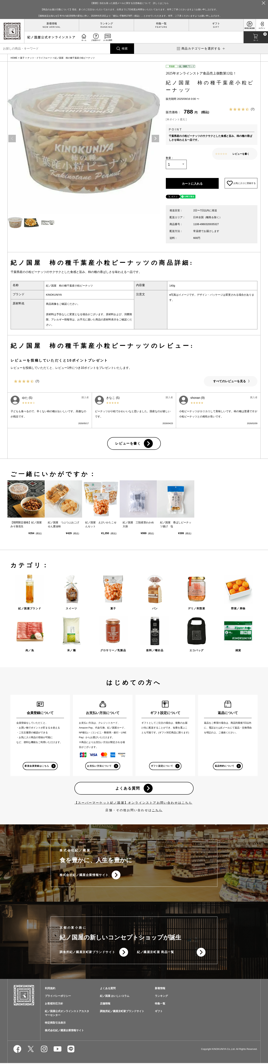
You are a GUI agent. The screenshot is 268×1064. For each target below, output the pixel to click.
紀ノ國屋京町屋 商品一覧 (155, 953)
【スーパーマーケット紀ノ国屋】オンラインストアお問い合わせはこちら (133, 803)
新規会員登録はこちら (37, 766)
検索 (125, 48)
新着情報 (52, 23)
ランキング (106, 23)
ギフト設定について (162, 766)
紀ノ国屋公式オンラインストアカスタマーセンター (67, 1014)
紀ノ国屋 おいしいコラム (114, 996)
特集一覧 (161, 23)
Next (155, 138)
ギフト (216, 23)
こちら (157, 810)
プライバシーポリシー (58, 996)
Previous (12, 138)
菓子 (22, 58)
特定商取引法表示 (55, 1023)
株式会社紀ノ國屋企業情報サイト (84, 875)
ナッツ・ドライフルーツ (39, 58)
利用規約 (50, 989)
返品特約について (224, 766)
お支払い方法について (99, 766)
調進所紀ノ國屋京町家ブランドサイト (87, 953)
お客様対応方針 (54, 1004)
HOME (14, 58)
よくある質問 (127, 789)
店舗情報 (105, 1004)
